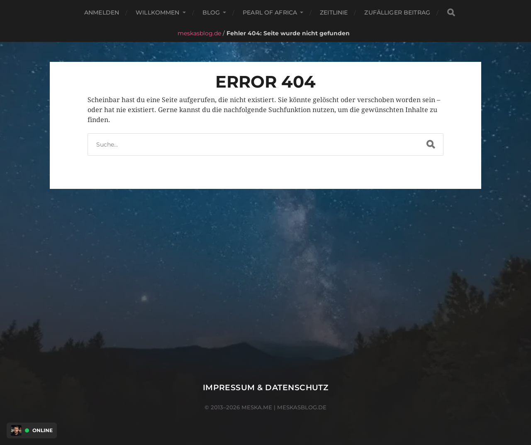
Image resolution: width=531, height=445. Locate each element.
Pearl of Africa (270, 12)
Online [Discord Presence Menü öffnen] (42, 430)
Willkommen (157, 12)
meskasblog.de (199, 33)
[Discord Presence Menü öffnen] (16, 430)
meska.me (256, 407)
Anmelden (101, 12)
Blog (211, 12)
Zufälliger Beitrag (397, 12)
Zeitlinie (334, 12)
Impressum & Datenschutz (266, 387)
